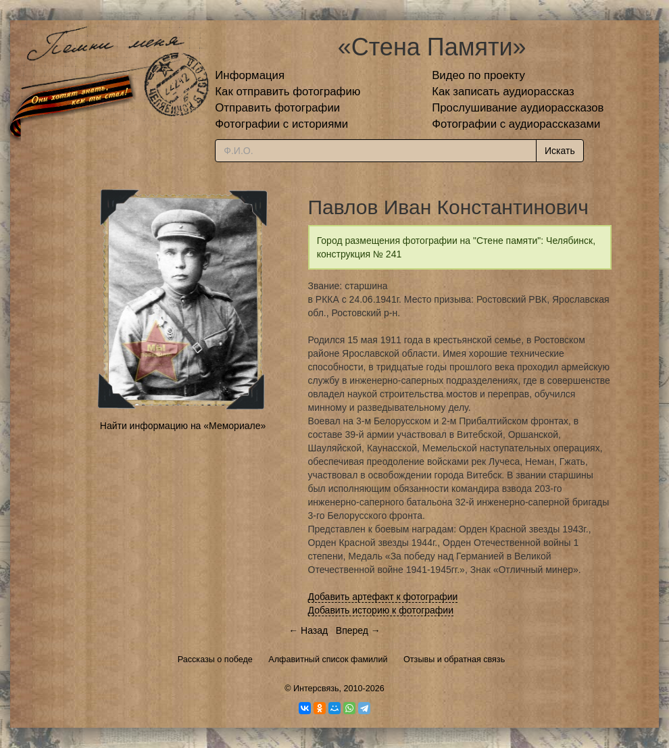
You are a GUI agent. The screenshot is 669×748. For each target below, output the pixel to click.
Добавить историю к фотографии (381, 610)
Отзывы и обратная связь (454, 659)
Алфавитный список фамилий (327, 659)
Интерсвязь (316, 688)
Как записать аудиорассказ (503, 91)
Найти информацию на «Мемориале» (183, 425)
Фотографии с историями (281, 124)
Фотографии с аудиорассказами (516, 124)
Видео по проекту (478, 75)
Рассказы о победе (215, 659)
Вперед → (358, 630)
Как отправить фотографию (287, 91)
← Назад (308, 630)
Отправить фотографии (277, 107)
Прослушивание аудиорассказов (517, 107)
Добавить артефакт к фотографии (383, 596)
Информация (249, 75)
